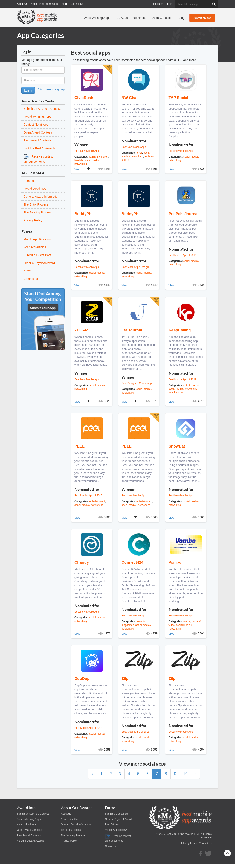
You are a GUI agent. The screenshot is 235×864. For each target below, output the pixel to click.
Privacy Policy (33, 220)
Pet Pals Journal (184, 214)
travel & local (176, 392)
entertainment (191, 385)
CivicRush (83, 98)
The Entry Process (36, 204)
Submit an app (202, 18)
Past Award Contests (37, 140)
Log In (168, 3)
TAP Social (178, 98)
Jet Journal (132, 330)
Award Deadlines (35, 188)
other (139, 152)
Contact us (31, 279)
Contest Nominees (36, 124)
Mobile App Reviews (37, 239)
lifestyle (78, 160)
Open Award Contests (38, 132)
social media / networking (183, 388)
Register (158, 3)
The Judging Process (38, 212)
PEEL (79, 446)
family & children (98, 156)
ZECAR (81, 330)
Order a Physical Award (39, 263)
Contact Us (205, 843)
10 (185, 774)
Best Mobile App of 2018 (88, 727)
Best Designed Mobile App (137, 383)
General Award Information (41, 196)
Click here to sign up (51, 89)
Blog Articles (112, 824)
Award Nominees (26, 824)
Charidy (81, 562)
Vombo (175, 562)
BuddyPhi (83, 214)
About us (29, 180)
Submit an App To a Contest (42, 108)
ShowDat (177, 446)
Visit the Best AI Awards (39, 148)
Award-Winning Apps (37, 116)
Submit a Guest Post (37, 255)
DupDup (81, 678)
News (27, 271)
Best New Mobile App (86, 150)
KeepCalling (180, 330)
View (77, 169)
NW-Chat (130, 98)
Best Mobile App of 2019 (182, 255)
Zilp (125, 678)
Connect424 (132, 562)
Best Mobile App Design (135, 267)
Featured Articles (35, 247)
